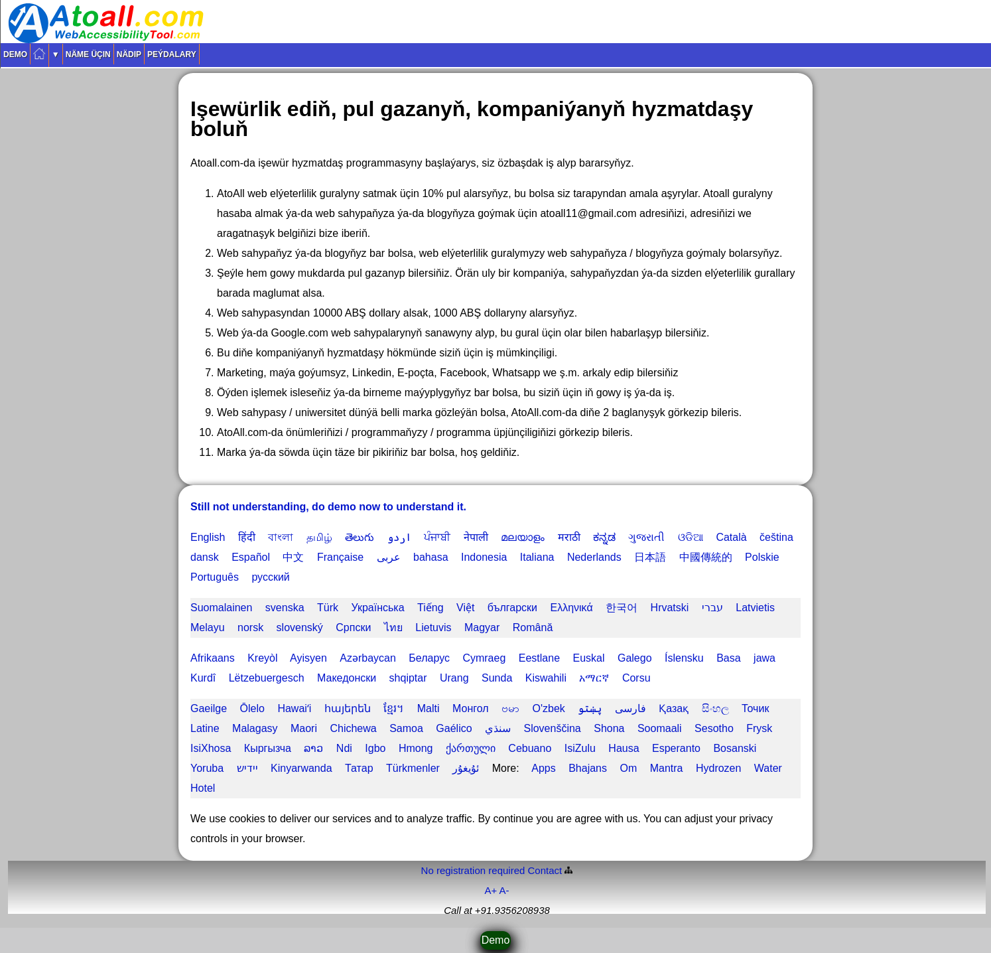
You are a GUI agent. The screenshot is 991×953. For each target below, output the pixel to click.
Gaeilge (208, 708)
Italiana (537, 557)
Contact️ (545, 870)
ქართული (471, 748)
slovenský (300, 627)
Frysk (759, 728)
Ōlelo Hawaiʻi (276, 708)
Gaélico (454, 728)
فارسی (630, 708)
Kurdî (203, 678)
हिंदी (246, 537)
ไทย (393, 627)
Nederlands (594, 557)
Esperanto (676, 748)
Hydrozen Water (739, 768)
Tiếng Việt (445, 607)
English (207, 537)
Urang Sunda (476, 678)
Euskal (588, 658)
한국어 (621, 607)
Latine (205, 728)
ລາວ (313, 748)
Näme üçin (88, 54)
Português (214, 577)
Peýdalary (171, 54)
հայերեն (347, 708)
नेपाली (476, 537)
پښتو (590, 708)
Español (250, 557)
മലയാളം (523, 537)
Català (731, 537)
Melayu (207, 627)
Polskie (762, 557)
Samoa (406, 728)
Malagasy (254, 728)
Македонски (346, 678)
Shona (609, 728)
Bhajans (587, 768)
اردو (399, 537)
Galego (635, 658)
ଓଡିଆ (690, 537)
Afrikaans (212, 658)
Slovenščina (551, 728)
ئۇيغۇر (465, 768)
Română (533, 627)
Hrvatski (670, 607)
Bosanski (734, 748)
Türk (327, 607)
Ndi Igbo (361, 748)
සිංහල (715, 708)
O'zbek (549, 708)
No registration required (473, 870)
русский (270, 577)
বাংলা (280, 537)
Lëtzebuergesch (266, 678)
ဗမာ (510, 708)
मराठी (569, 537)
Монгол (470, 708)
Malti (428, 708)
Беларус (429, 658)
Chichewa (353, 728)
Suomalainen (221, 607)
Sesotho (714, 728)
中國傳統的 (705, 557)
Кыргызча (267, 748)
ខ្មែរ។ (393, 708)
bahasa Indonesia (460, 557)
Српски (353, 627)
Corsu (636, 678)
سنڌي (498, 728)
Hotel (202, 788)
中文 (293, 557)
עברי (712, 607)
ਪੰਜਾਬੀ (437, 537)
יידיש (247, 768)
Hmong (416, 748)
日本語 (650, 557)
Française (340, 557)
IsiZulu (580, 748)
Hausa (623, 748)
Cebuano (529, 748)
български (512, 607)
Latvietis (755, 607)
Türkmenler (413, 768)
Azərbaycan (368, 658)
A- (504, 890)
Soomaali (659, 728)
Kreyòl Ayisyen (287, 658)
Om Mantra (651, 768)
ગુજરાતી (646, 537)
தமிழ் (319, 537)
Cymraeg (483, 658)
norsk (250, 627)
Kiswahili (545, 678)
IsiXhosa (210, 748)
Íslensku (684, 658)
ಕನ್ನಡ (604, 537)
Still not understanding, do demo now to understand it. (328, 506)
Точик (755, 708)
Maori (304, 728)
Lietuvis (433, 627)
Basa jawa (745, 658)
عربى (389, 557)
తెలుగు (359, 537)
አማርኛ (594, 678)
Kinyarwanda (301, 768)
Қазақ (674, 708)
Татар (359, 768)
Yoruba (207, 768)
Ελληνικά (571, 607)
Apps (543, 768)
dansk (204, 557)
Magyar (481, 627)
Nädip (129, 54)
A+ (490, 890)
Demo (15, 54)
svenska (284, 607)
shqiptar (408, 678)
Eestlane (539, 658)
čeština (776, 537)
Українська (377, 607)
